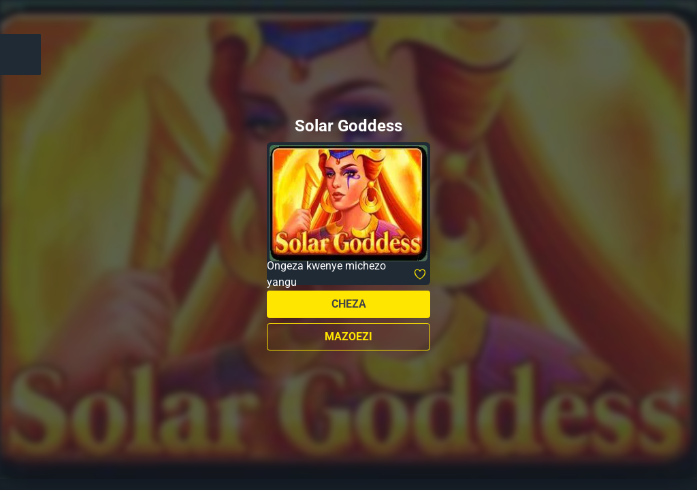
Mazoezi (348, 336)
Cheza (348, 303)
